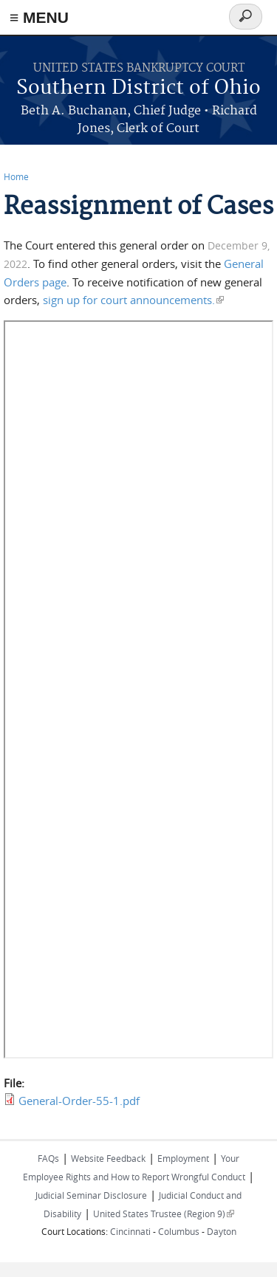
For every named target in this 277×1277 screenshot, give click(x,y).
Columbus (178, 1231)
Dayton (221, 1231)
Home (16, 176)
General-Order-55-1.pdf (79, 1100)
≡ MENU (39, 17)
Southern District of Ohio (138, 88)
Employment (183, 1158)
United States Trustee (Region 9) (163, 1213)
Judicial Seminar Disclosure (91, 1195)
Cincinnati (130, 1231)
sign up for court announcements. (133, 299)
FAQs (48, 1158)
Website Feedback (108, 1158)
